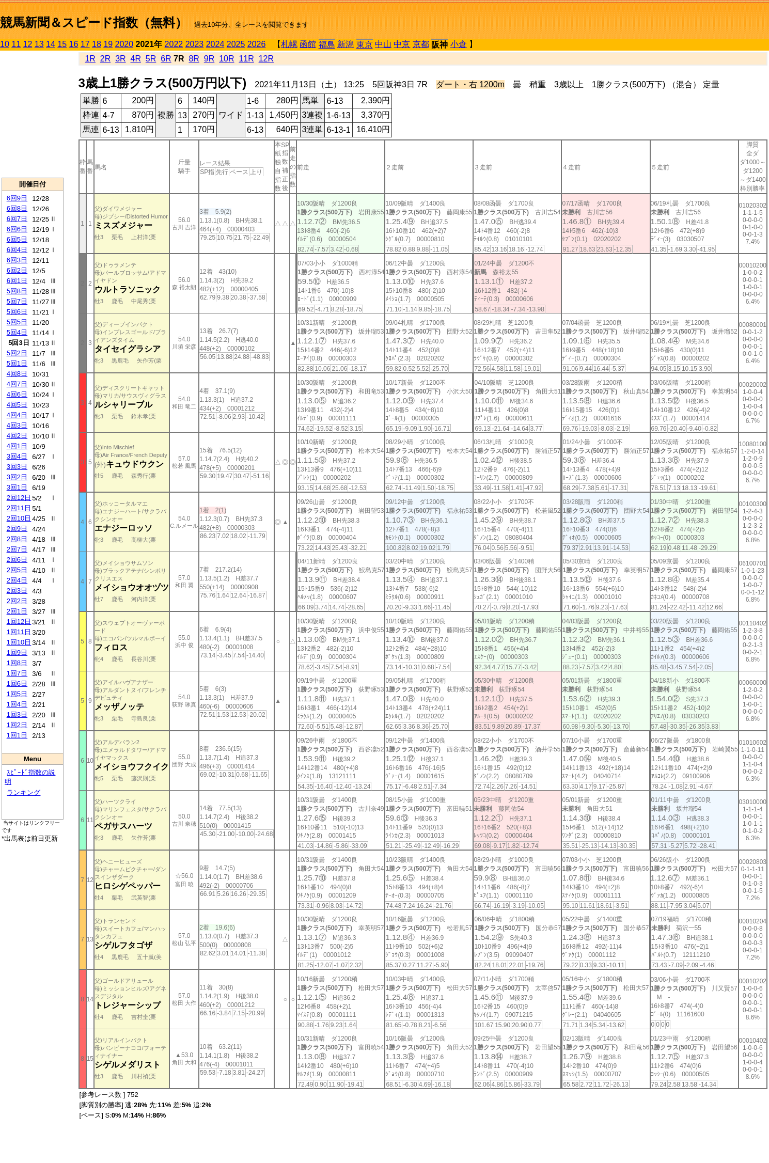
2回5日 (17, 570)
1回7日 (17, 673)
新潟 (345, 44)
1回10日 (19, 642)
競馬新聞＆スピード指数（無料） (93, 22)
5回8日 (17, 291)
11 (16, 44)
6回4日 (17, 250)
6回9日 (17, 198)
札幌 (289, 44)
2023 (194, 44)
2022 (174, 44)
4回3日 (17, 425)
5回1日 (17, 363)
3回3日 (17, 466)
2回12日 (19, 497)
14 (50, 44)
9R (209, 58)
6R (166, 58)
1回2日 (17, 725)
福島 (327, 44)
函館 (308, 44)
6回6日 (17, 229)
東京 (364, 44)
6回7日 (17, 219)
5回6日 (17, 312)
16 (74, 44)
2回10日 (19, 518)
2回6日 (17, 559)
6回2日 (17, 270)
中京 (402, 44)
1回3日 (17, 714)
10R (226, 58)
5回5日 (17, 322)
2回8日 (17, 539)
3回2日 (17, 477)
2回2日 (17, 601)
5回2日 (17, 353)
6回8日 (17, 208)
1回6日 (17, 683)
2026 (256, 44)
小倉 (458, 44)
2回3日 (17, 590)
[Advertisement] (33, 114)
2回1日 (17, 611)
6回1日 (17, 281)
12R (266, 58)
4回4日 (17, 415)
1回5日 (17, 694)
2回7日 (17, 549)
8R (194, 58)
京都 (421, 44)
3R (120, 58)
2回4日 (17, 580)
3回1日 (17, 487)
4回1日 (17, 446)
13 (39, 44)
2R (105, 58)
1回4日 (17, 704)
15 (62, 44)
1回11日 (19, 632)
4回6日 (17, 394)
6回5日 (17, 239)
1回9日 (17, 652)
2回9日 (17, 528)
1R (90, 58)
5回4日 (17, 332)
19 (108, 44)
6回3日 (17, 260)
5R (151, 58)
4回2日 (17, 435)
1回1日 (17, 735)
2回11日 (19, 508)
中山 (383, 44)
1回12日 (19, 621)
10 (4, 44)
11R (246, 58)
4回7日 (17, 384)
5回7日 (17, 301)
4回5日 (17, 404)
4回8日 (17, 374)
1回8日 (17, 663)
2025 (236, 44)
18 (96, 44)
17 (85, 44)
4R (136, 58)
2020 (124, 44)
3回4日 (17, 456)
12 (28, 44)
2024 (215, 44)
